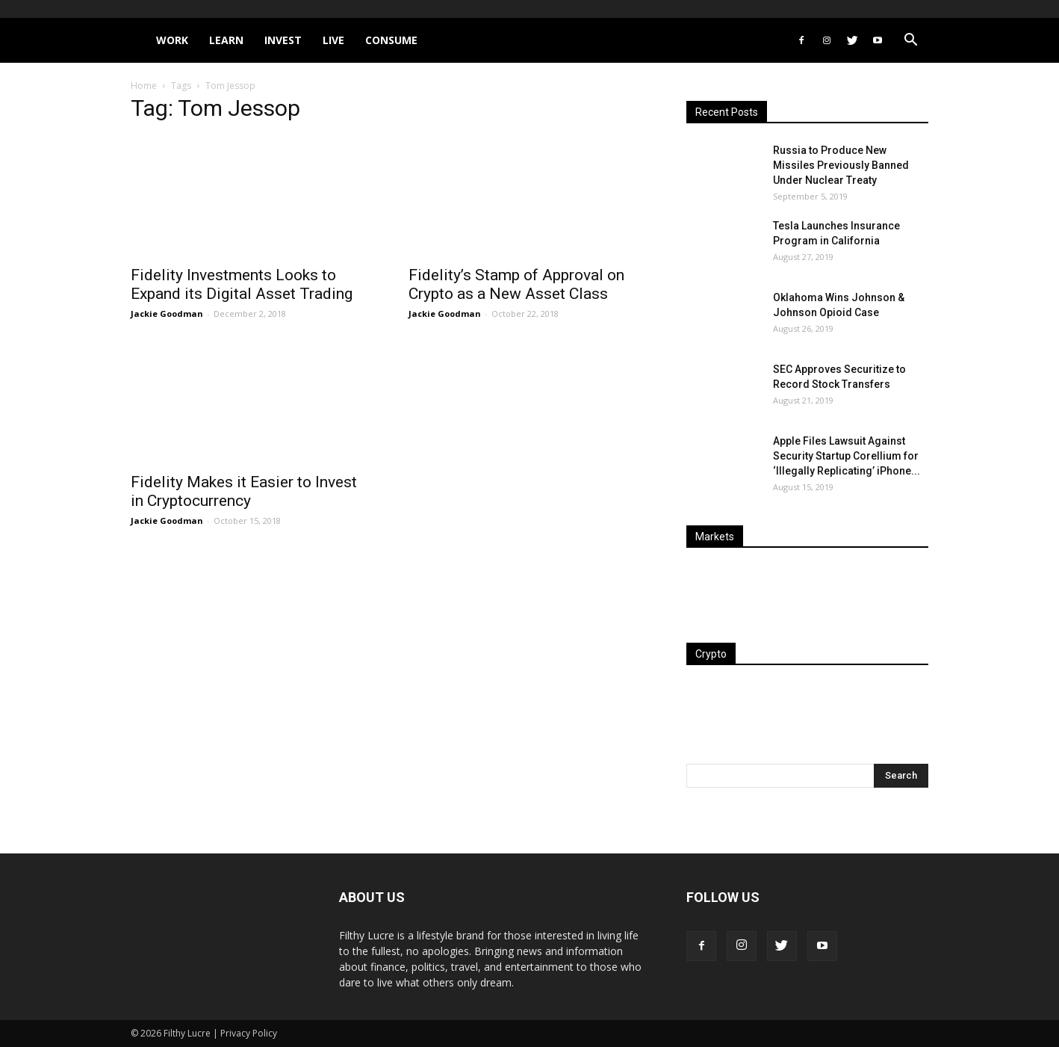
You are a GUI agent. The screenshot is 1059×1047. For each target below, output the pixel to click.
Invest (283, 40)
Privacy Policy (248, 1033)
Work (172, 40)
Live (333, 40)
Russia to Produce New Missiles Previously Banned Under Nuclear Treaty (841, 165)
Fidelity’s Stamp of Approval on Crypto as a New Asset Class (516, 284)
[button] (910, 41)
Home (144, 85)
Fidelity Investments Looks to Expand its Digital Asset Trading (242, 284)
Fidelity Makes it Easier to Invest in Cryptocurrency (244, 491)
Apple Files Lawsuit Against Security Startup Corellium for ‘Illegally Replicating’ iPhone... (846, 456)
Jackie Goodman (167, 313)
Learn (226, 40)
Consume (391, 40)
